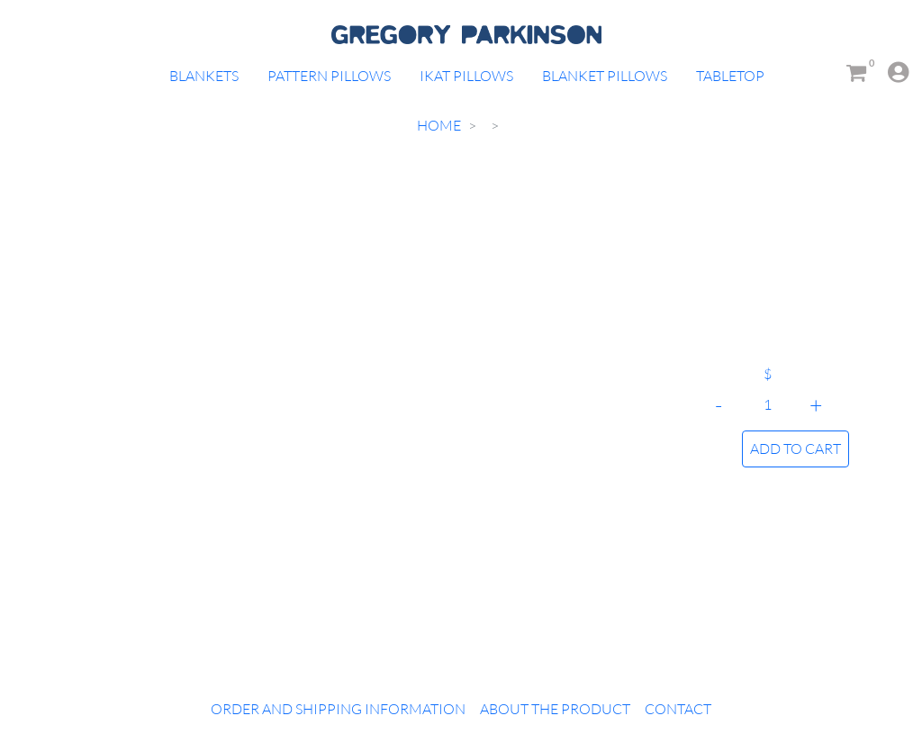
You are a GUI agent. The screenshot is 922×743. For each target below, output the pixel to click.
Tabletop (730, 76)
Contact (678, 709)
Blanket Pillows (604, 76)
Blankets (204, 76)
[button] (890, 72)
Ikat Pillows (466, 76)
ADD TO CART (795, 448)
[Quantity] (767, 404)
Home (439, 125)
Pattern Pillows (329, 76)
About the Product (555, 709)
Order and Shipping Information (338, 709)
